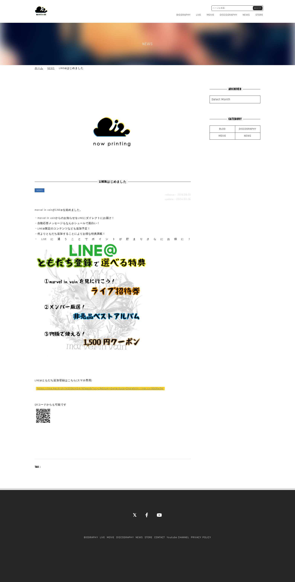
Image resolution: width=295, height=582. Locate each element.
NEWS (246, 14)
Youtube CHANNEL (178, 535)
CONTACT (159, 535)
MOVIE (210, 14)
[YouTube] (159, 514)
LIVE (198, 14)
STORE (259, 14)
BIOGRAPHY (183, 14)
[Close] (135, 514)
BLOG (222, 127)
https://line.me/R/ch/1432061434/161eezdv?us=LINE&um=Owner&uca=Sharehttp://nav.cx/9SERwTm (100, 386)
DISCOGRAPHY (228, 14)
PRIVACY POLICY (201, 535)
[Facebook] (146, 514)
